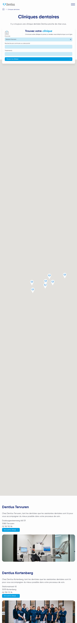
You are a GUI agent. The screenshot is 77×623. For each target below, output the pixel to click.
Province (7, 36)
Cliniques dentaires (14, 9)
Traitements (8, 50)
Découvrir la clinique (10, 530)
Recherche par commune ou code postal (17, 43)
